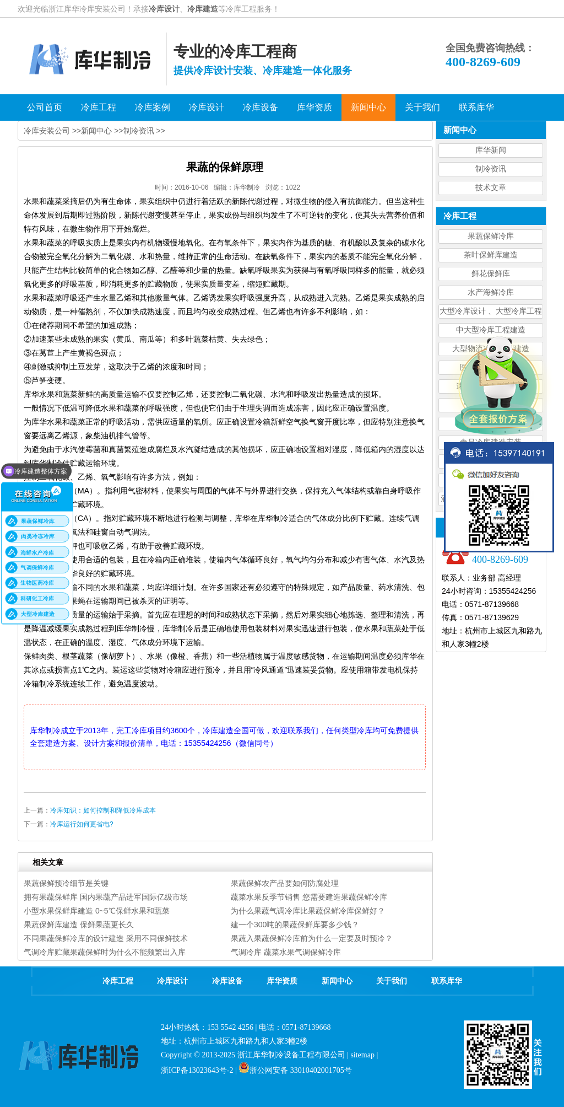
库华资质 (282, 981)
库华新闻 (490, 150)
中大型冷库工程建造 (490, 330)
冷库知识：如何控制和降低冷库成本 (103, 810)
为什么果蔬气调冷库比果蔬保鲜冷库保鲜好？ (308, 910)
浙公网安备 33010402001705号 (295, 1070)
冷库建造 (202, 8)
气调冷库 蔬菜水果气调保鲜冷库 (286, 952)
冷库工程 (117, 981)
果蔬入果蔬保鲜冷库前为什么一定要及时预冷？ (312, 938)
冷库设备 (227, 981)
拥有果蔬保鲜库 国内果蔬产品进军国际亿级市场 (106, 897)
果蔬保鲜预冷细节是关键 (66, 883)
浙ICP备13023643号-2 (197, 1070)
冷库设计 (164, 8)
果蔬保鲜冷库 (491, 236)
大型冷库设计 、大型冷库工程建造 (491, 313)
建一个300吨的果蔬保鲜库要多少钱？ (295, 924)
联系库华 (446, 981)
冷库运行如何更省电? (81, 824)
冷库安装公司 (47, 130)
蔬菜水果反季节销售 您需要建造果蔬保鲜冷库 (309, 897)
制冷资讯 (490, 169)
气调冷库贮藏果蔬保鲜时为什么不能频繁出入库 (105, 952)
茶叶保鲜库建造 (491, 255)
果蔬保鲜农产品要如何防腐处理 (285, 883)
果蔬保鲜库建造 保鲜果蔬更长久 (79, 924)
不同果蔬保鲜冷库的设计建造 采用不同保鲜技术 (106, 938)
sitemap (362, 1055)
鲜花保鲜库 (490, 274)
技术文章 (490, 188)
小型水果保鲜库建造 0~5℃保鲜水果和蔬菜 (97, 910)
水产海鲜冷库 (491, 292)
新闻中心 (96, 130)
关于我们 (391, 981)
